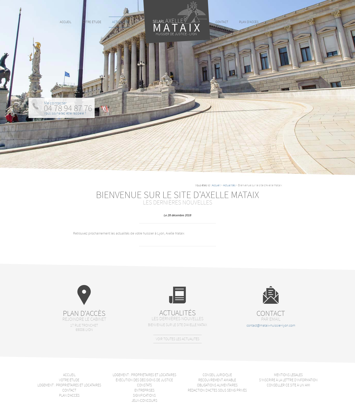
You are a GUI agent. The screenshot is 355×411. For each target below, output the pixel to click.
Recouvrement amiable (217, 380)
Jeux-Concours (144, 400)
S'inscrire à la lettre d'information (288, 380)
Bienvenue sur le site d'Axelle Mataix (177, 325)
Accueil (216, 185)
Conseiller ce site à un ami (288, 385)
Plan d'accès (249, 22)
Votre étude (91, 22)
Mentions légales (288, 375)
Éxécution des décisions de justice (144, 380)
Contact (221, 22)
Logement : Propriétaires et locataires (69, 385)
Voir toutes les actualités (177, 339)
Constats (144, 385)
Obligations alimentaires (217, 385)
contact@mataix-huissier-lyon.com (270, 325)
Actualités (229, 185)
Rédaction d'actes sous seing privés (217, 390)
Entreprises (144, 390)
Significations (144, 395)
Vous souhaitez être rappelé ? (65, 113)
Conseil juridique (217, 375)
